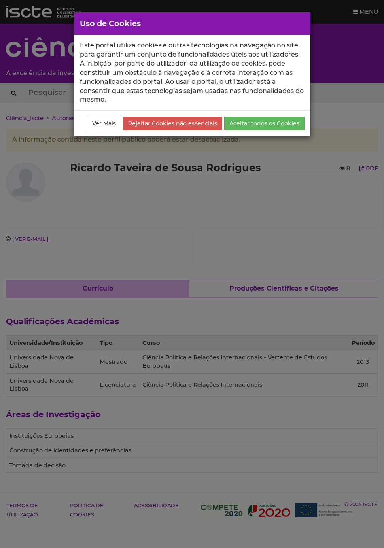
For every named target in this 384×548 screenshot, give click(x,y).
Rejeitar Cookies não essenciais (172, 123)
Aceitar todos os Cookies (264, 123)
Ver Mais (104, 123)
